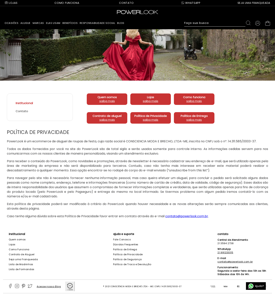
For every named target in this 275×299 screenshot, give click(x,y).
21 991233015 (225, 252)
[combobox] (218, 23)
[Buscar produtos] (249, 23)
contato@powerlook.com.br (186, 222)
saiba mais (107, 107)
